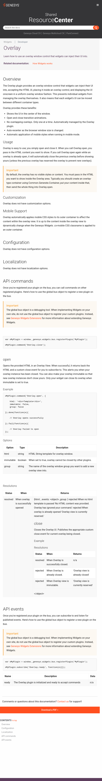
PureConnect (72, 33)
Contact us (63, 701)
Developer (23, 42)
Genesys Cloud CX (32, 33)
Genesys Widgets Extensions (26, 318)
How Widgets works (42, 63)
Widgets (8, 42)
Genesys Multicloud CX (53, 33)
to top (14, 720)
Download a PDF (49, 710)
